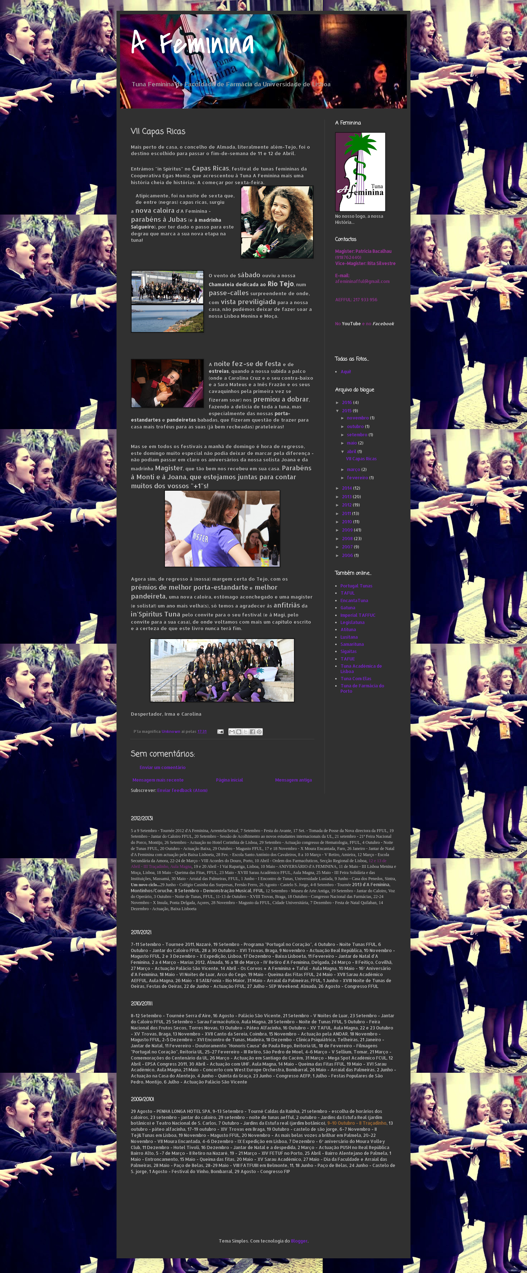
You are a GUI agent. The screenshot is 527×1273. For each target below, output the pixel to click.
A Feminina (193, 44)
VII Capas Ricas (361, 458)
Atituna (348, 629)
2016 (347, 402)
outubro (356, 426)
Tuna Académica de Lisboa (361, 668)
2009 (348, 530)
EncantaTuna (354, 600)
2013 (347, 496)
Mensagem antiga (293, 780)
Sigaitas (349, 651)
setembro (358, 434)
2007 (348, 546)
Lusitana (349, 637)
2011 (347, 513)
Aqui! (346, 371)
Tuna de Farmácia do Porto (362, 688)
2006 (348, 555)
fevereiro (358, 477)
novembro (358, 418)
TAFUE (348, 659)
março (354, 469)
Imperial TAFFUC (358, 615)
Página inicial (229, 780)
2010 (347, 521)
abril (352, 451)
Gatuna (348, 607)
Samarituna (352, 644)
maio (352, 443)
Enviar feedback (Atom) (182, 790)
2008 (348, 538)
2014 (347, 488)
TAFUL (348, 593)
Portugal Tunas (356, 586)
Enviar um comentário (163, 767)
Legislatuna (353, 622)
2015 (347, 410)
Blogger (299, 1241)
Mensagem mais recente (158, 780)
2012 (347, 505)
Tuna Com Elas (356, 678)
